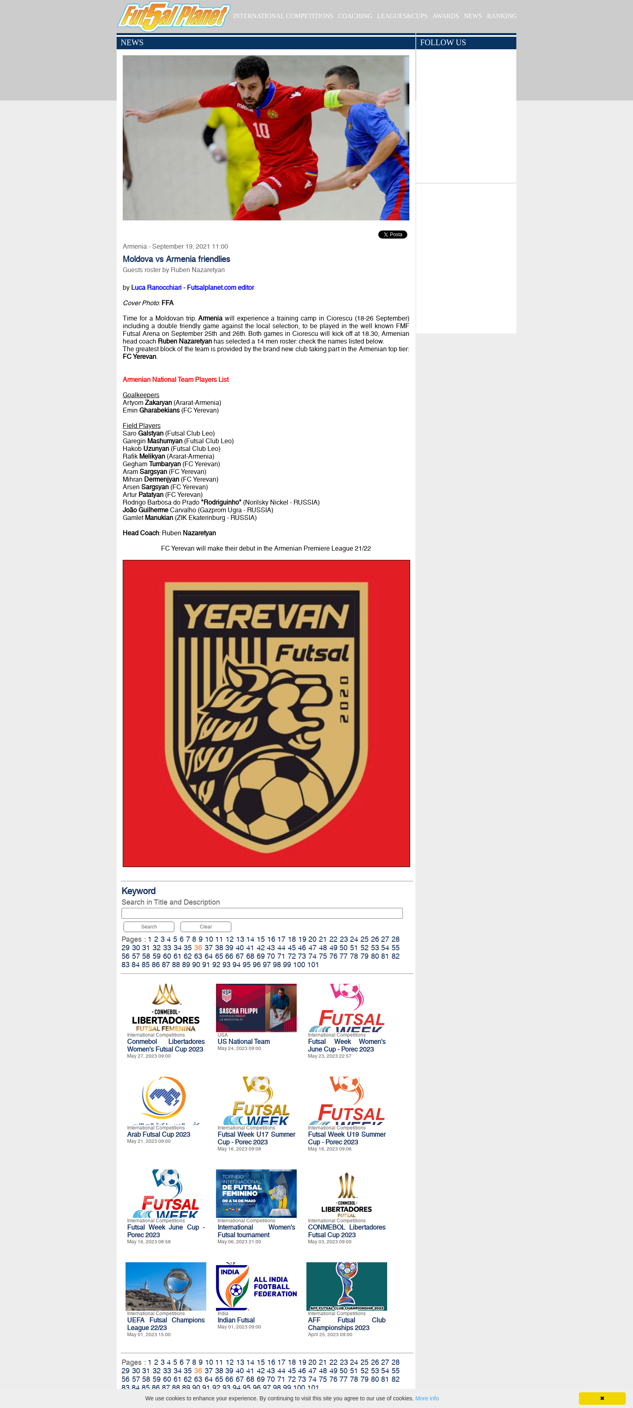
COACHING (355, 16)
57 (136, 956)
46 (302, 947)
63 (198, 956)
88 (176, 964)
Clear (206, 927)
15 (261, 939)
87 (166, 964)
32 (157, 947)
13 (240, 939)
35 (188, 947)
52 (365, 947)
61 (178, 956)
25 (365, 939)
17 (281, 939)
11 (219, 939)
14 (250, 939)
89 (186, 964)
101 (313, 964)
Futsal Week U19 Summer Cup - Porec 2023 (347, 1138)
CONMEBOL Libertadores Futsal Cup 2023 (347, 1231)
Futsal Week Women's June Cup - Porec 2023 (347, 1045)
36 (198, 947)
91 (206, 964)
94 (237, 964)
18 (292, 939)
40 (240, 947)
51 (354, 947)
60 (167, 956)
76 (333, 956)
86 (156, 964)
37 (209, 947)
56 (126, 956)
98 (277, 964)
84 (136, 964)
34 (178, 947)
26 (375, 939)
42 (261, 947)
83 (126, 964)
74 (312, 956)
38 (219, 947)
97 (267, 964)
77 (344, 956)
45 (292, 947)
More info (427, 1398)
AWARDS (445, 16)
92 (216, 964)
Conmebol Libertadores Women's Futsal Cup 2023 (166, 1045)
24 (354, 939)
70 (271, 956)
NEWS (473, 16)
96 (257, 964)
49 (333, 947)
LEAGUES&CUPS (402, 16)
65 (219, 956)
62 (188, 956)
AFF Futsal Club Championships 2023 (347, 1324)
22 (333, 939)
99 (287, 964)
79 (365, 956)
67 (240, 956)
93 (226, 964)
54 (385, 947)
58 (146, 956)
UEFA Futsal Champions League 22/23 (166, 1324)
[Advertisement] (466, 256)
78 (354, 956)
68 (250, 956)
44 (281, 947)
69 (261, 956)
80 (375, 956)
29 (126, 947)
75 (323, 956)
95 (247, 964)
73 (302, 956)
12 (230, 939)
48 (323, 947)
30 (136, 947)
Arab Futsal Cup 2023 (158, 1134)
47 (312, 947)
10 (209, 939)
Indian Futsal (236, 1320)
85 (146, 964)
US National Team (244, 1042)
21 (323, 939)
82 (396, 956)
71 (281, 956)
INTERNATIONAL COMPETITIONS (283, 16)
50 (344, 947)
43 (271, 947)
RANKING (502, 16)
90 (196, 964)
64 (209, 956)
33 (167, 947)
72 (292, 956)
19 (302, 939)
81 (385, 956)
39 (229, 947)
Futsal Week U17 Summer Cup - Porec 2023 (256, 1138)
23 (344, 939)
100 (299, 964)
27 (385, 939)
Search (149, 927)
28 (396, 939)
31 (146, 947)
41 (250, 947)
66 (229, 956)
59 (157, 956)
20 (312, 939)
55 (396, 947)
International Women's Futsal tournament (256, 1231)
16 (271, 939)
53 (375, 947)
